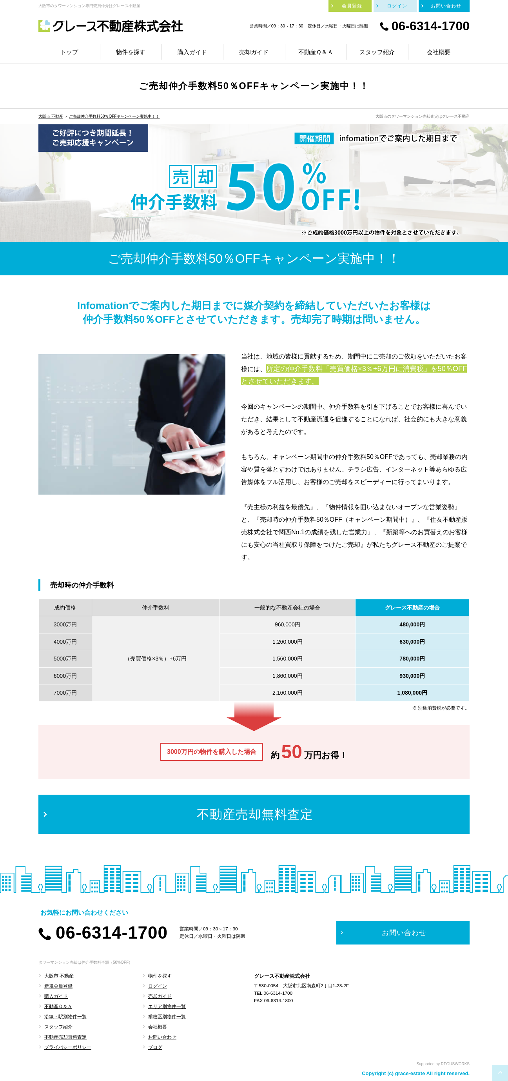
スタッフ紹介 (58, 1027)
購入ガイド (56, 996)
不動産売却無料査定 (65, 1037)
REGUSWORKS (455, 1064)
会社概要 (157, 1027)
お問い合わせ (162, 1037)
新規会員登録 (58, 986)
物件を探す (160, 976)
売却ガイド (160, 996)
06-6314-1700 (431, 26)
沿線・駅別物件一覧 (65, 1016)
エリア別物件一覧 (167, 1006)
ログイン (157, 986)
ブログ (155, 1047)
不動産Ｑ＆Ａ (58, 1006)
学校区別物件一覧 (167, 1016)
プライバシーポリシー (67, 1047)
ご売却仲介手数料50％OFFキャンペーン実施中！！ (114, 116)
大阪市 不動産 (50, 116)
